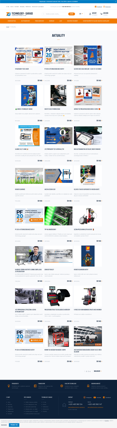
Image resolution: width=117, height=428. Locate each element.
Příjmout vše (14, 425)
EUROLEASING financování (32, 413)
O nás (7, 6)
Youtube (99, 397)
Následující (97, 371)
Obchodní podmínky (30, 406)
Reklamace (11, 411)
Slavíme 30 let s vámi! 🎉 (22, 149)
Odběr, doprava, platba (31, 402)
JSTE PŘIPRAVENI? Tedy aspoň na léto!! (54, 149)
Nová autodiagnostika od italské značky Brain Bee (87, 149)
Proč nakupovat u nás (31, 404)
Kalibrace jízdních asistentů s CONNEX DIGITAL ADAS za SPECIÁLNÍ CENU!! (28, 271)
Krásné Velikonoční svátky (81, 270)
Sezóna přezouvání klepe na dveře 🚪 (84, 229)
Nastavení (4, 425)
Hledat (71, 14)
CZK (80, 14)
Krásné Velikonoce (20, 189)
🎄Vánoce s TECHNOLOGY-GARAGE (23, 109)
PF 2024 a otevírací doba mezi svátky (25, 350)
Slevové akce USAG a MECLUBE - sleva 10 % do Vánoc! (87, 69)
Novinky (10, 404)
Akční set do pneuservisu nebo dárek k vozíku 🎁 (87, 109)
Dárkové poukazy (49, 270)
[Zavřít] (115, 1)
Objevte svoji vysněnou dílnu (52, 109)
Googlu (107, 420)
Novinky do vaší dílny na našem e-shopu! (55, 350)
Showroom (46, 409)
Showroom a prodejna (38, 6)
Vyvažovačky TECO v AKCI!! (22, 69)
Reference (28, 6)
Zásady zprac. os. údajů (31, 409)
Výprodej (10, 406)
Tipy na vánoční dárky (50, 229)
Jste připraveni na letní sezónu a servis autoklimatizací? (25, 311)
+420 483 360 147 (95, 404)
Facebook (99, 6)
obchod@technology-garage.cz (76, 407)
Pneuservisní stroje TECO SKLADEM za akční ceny (57, 310)
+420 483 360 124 (75, 404)
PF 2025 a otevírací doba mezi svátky (25, 229)
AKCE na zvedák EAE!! (50, 189)
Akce (9, 402)
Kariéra (45, 411)
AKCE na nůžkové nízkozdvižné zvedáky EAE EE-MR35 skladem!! (88, 351)
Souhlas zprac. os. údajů (31, 411)
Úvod (7, 27)
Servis (12, 6)
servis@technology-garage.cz (95, 407)
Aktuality (22, 6)
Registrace (10, 409)
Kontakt (17, 6)
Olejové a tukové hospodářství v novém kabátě (86, 189)
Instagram (108, 6)
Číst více (40, 81)
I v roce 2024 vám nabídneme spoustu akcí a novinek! (88, 310)
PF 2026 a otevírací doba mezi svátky (54, 69)
